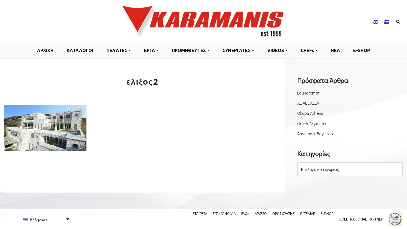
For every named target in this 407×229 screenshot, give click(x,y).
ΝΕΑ (335, 50)
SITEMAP (307, 213)
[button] (130, 50)
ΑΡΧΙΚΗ (45, 50)
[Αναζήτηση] (398, 21)
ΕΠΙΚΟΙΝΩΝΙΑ (224, 213)
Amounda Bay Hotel (316, 133)
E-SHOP (361, 50)
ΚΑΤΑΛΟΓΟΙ (80, 50)
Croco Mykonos (311, 123)
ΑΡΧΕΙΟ (261, 213)
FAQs (245, 213)
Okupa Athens (310, 113)
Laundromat (308, 93)
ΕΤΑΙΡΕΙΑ (200, 213)
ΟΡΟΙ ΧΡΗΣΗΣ (283, 213)
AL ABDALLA (308, 103)
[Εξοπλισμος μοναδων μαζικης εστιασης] (203, 21)
